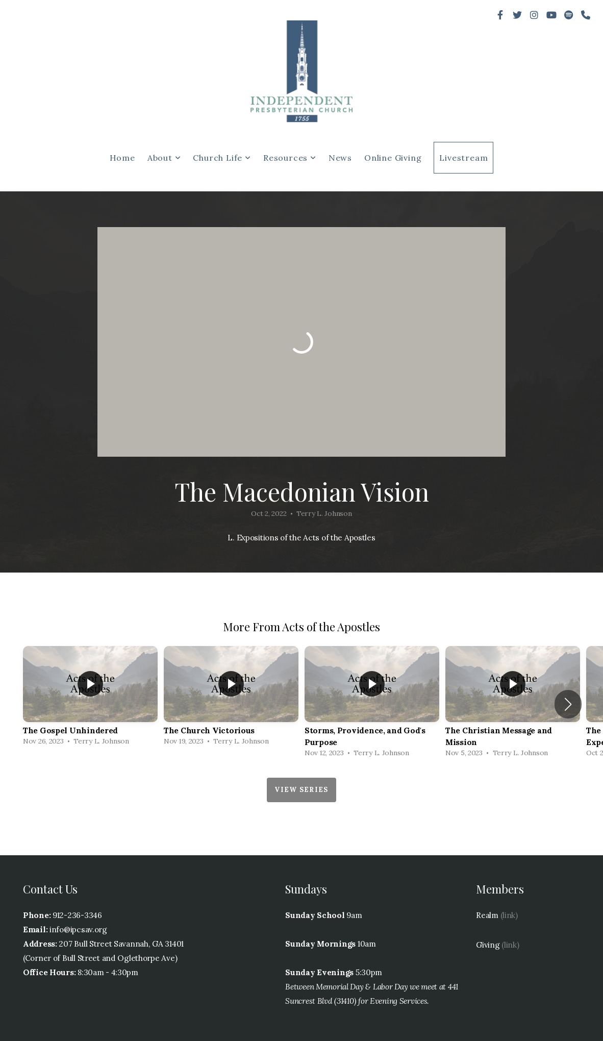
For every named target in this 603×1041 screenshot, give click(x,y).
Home (122, 158)
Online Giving (392, 158)
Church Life (221, 158)
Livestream (463, 158)
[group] (90, 698)
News (340, 158)
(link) (509, 915)
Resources (289, 158)
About (164, 158)
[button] (568, 704)
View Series (301, 789)
